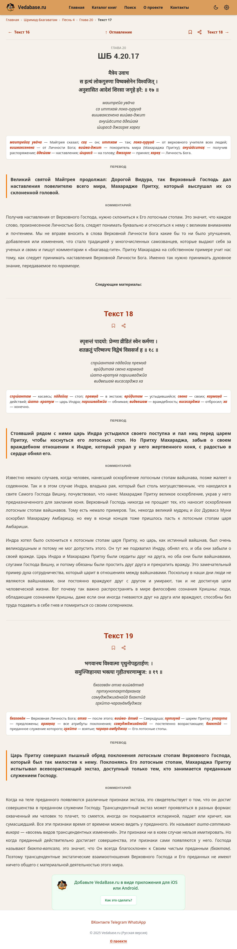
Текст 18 (118, 314)
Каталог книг (104, 7)
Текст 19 (118, 636)
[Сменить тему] (216, 7)
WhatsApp (137, 922)
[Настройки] (226, 7)
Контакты (179, 7)
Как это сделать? (118, 900)
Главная (76, 7)
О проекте (153, 7)
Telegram (119, 922)
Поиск (130, 7)
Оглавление (118, 32)
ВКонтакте (100, 922)
